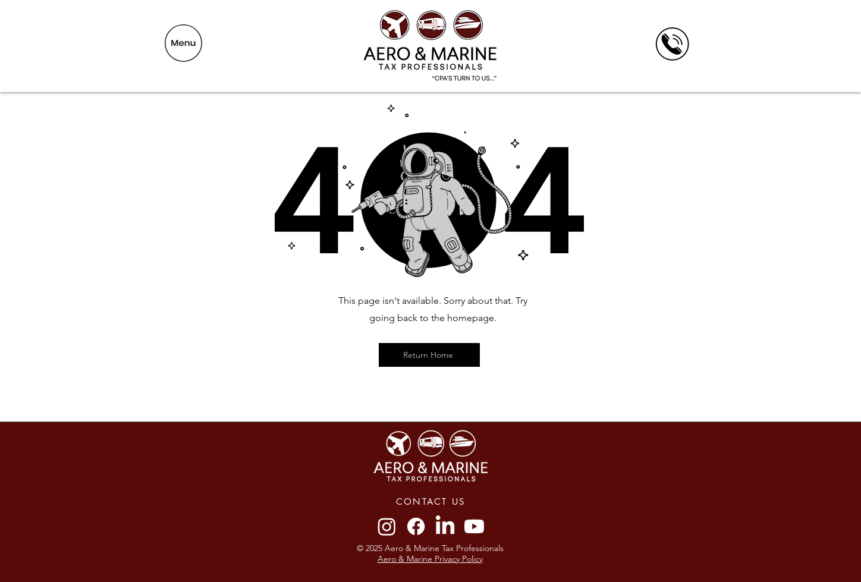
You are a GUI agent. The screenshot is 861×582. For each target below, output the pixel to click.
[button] (183, 43)
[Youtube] (474, 526)
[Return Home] (429, 355)
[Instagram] (386, 526)
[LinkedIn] (445, 526)
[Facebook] (416, 526)
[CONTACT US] (430, 501)
